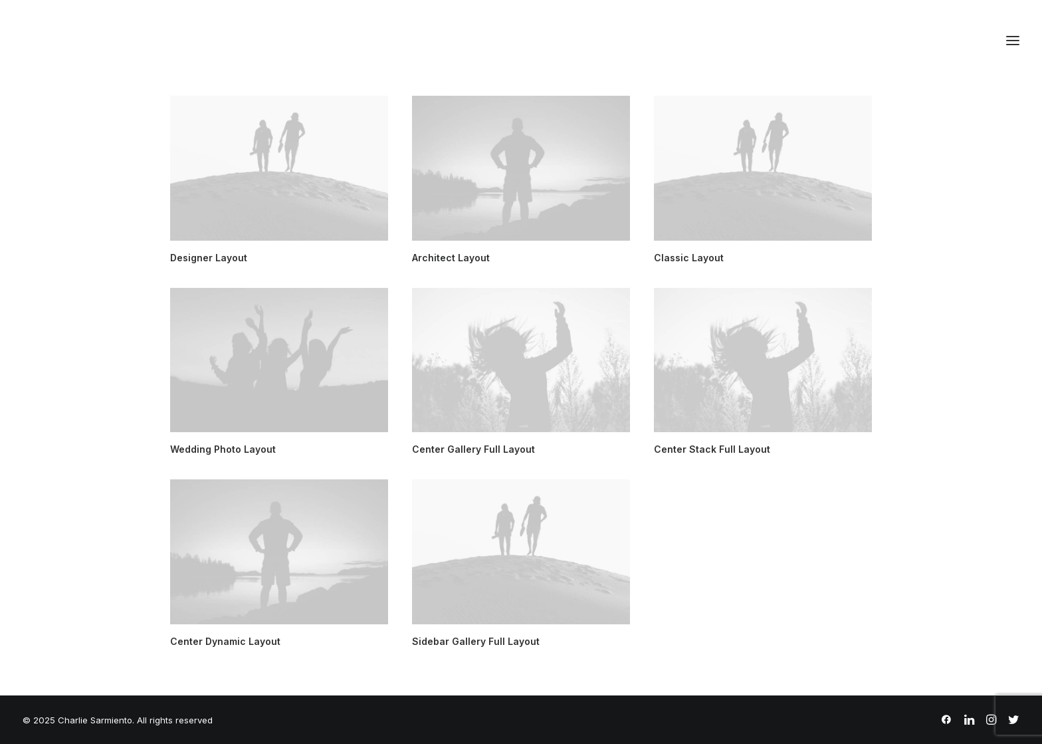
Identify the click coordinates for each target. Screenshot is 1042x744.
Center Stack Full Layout (712, 449)
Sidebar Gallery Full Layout (476, 641)
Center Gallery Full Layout (473, 449)
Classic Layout (689, 257)
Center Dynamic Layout (225, 641)
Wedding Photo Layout (223, 449)
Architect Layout (451, 257)
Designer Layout (208, 257)
